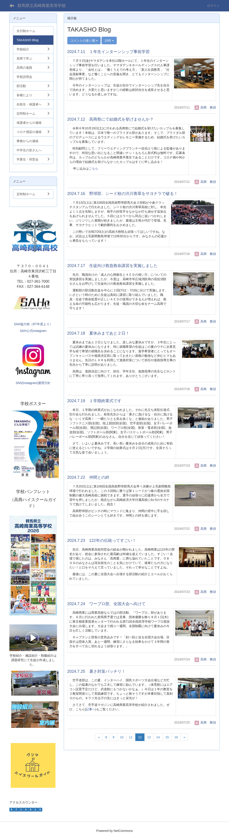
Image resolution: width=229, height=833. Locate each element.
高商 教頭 (205, 107)
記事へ (90, 709)
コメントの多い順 (84, 40)
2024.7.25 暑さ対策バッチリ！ (96, 671)
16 (176, 737)
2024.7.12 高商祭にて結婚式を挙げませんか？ (110, 119)
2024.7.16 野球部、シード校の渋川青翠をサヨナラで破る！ (122, 193)
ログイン (213, 5)
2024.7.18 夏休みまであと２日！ (98, 333)
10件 (109, 40)
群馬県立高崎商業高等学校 (41, 5)
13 (149, 737)
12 (140, 737)
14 (158, 737)
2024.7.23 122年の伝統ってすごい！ (101, 540)
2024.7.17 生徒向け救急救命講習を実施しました (112, 265)
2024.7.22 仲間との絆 (88, 477)
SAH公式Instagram (33, 331)
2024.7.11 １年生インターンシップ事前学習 (108, 51)
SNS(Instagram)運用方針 (33, 383)
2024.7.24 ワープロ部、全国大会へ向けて (106, 604)
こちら (93, 168)
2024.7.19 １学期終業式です (94, 401)
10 (122, 737)
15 (167, 737)
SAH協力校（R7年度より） (33, 324)
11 (131, 737)
